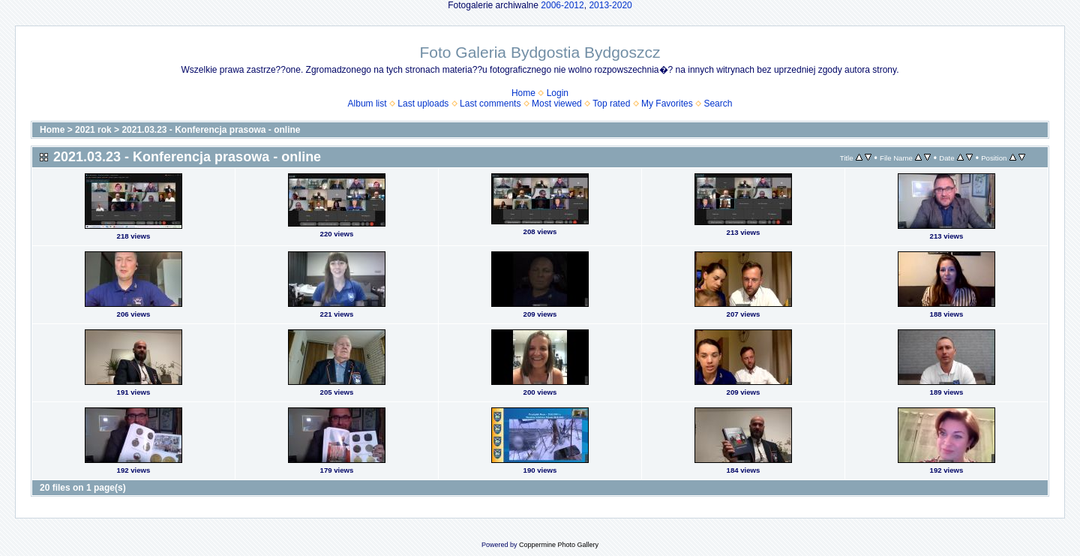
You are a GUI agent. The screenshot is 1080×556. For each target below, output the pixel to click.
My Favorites (667, 103)
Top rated (611, 103)
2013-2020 (610, 5)
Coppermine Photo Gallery (558, 544)
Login (557, 93)
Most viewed (557, 103)
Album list (367, 103)
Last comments (490, 103)
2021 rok (93, 130)
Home (524, 93)
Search (718, 103)
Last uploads (423, 103)
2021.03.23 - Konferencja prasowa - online (211, 130)
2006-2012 (562, 5)
